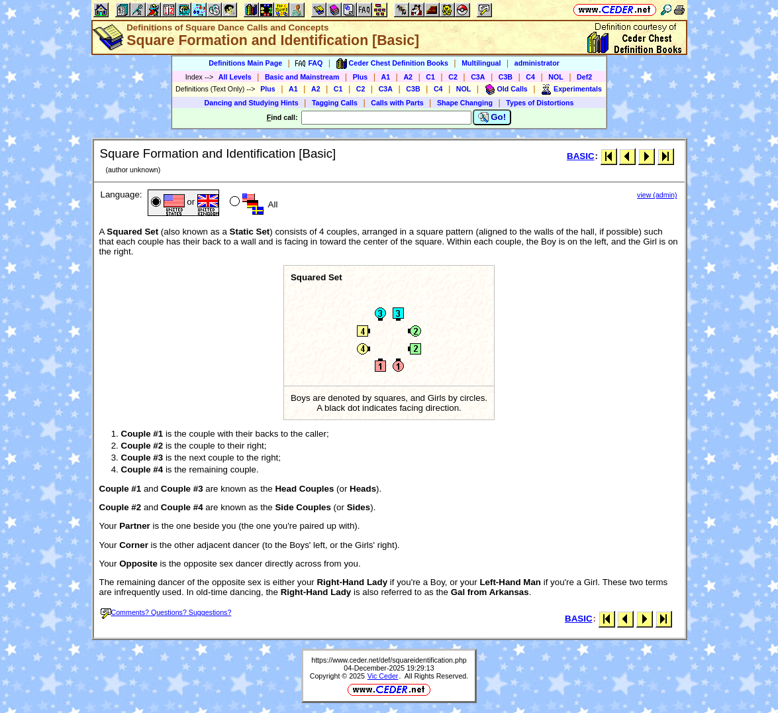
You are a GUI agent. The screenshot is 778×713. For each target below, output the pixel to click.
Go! (492, 117)
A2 (408, 77)
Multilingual (481, 63)
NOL (555, 77)
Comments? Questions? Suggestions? (166, 612)
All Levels (235, 77)
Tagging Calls (335, 103)
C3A (478, 77)
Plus (360, 77)
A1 (386, 77)
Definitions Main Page (245, 63)
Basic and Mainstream (302, 77)
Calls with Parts (397, 103)
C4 (530, 77)
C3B (505, 77)
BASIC (580, 156)
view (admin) (657, 195)
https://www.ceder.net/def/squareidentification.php (389, 660)
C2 (453, 77)
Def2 (584, 77)
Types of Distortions (539, 103)
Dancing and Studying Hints (252, 103)
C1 (430, 77)
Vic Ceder (383, 676)
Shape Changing (465, 103)
